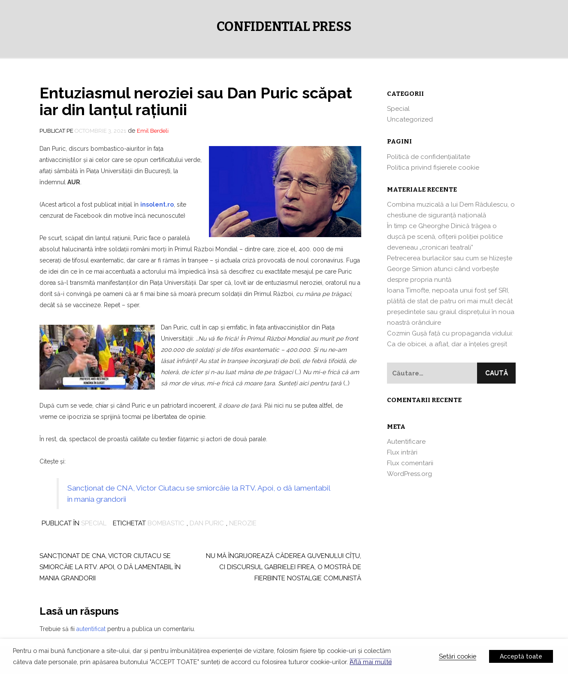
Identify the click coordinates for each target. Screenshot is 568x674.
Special (93, 523)
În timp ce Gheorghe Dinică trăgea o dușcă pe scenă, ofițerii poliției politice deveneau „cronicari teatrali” (445, 236)
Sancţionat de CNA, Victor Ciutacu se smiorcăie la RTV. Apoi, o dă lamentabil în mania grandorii (110, 567)
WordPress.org (409, 474)
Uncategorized (410, 119)
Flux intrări (402, 452)
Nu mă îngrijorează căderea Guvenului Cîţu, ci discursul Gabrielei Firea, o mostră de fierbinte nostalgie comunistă (283, 567)
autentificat (91, 628)
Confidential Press (284, 26)
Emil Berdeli (153, 131)
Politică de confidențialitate (428, 157)
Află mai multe (371, 661)
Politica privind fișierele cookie (433, 167)
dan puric (207, 523)
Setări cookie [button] (457, 656)
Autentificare (406, 441)
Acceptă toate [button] (521, 656)
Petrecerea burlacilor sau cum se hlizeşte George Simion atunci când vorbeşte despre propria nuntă (449, 269)
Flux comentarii (410, 463)
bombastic (166, 523)
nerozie (243, 523)
